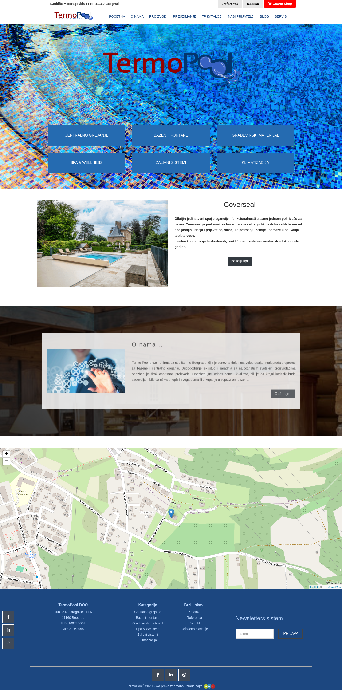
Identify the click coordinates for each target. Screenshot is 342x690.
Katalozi (194, 612)
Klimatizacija (255, 163)
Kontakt (253, 4)
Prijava (290, 633)
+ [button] (6, 454)
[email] (255, 634)
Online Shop (280, 4)
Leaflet (314, 587)
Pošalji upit (240, 261)
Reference (230, 4)
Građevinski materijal (255, 135)
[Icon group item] (158, 675)
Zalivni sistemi (171, 163)
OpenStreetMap (331, 587)
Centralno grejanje (87, 135)
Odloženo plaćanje (194, 629)
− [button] (6, 461)
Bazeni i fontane (171, 135)
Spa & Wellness (87, 163)
